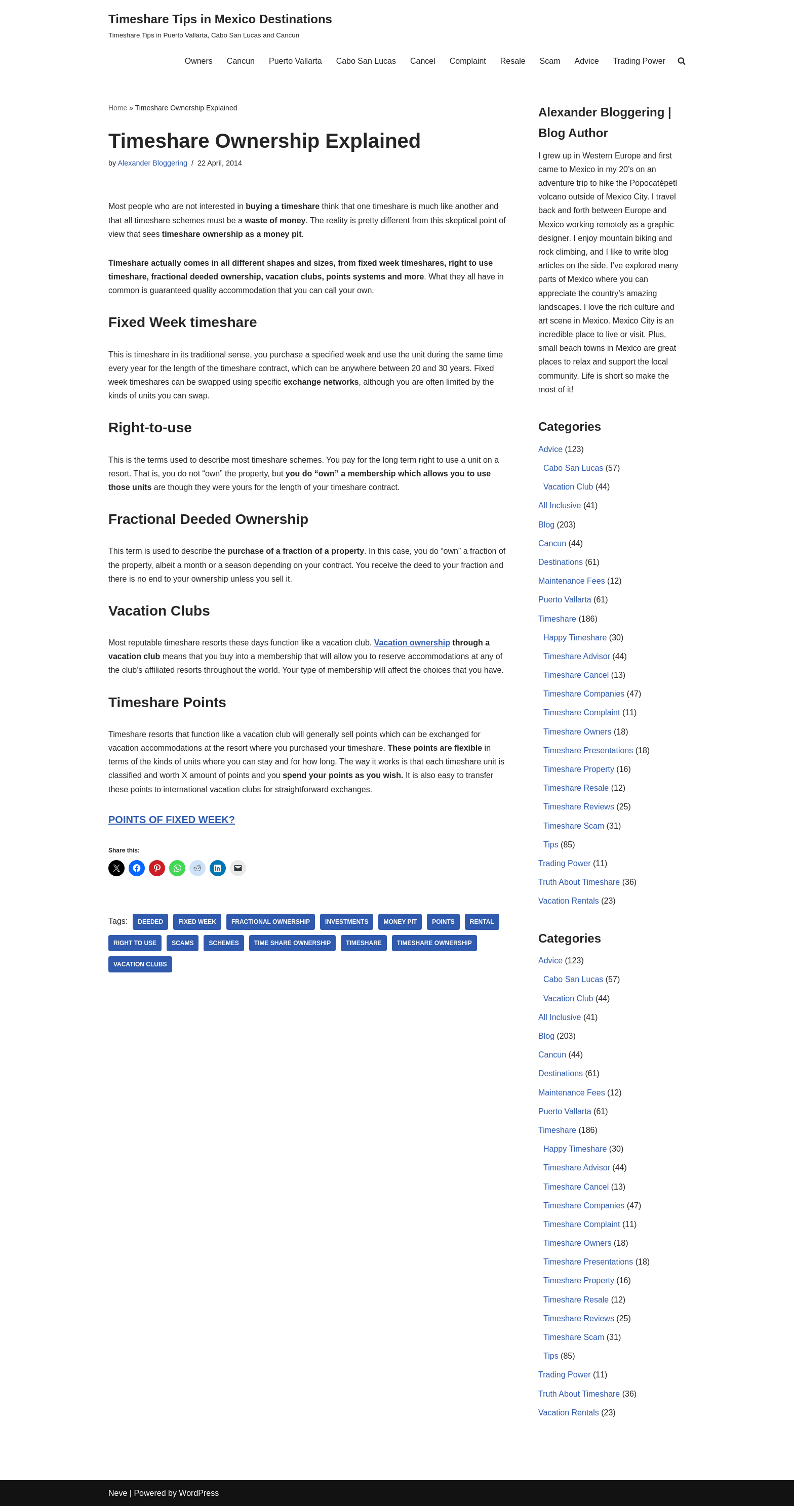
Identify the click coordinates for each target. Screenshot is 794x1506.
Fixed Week (197, 921)
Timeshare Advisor (576, 656)
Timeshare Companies (583, 693)
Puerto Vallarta (295, 61)
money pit (400, 921)
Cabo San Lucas (366, 61)
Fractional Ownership (270, 921)
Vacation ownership (412, 642)
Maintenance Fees (571, 581)
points (443, 921)
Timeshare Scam (573, 826)
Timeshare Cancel (576, 675)
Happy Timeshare (575, 637)
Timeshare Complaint (581, 712)
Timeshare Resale (576, 788)
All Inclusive (559, 505)
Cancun (241, 61)
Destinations (560, 562)
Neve (117, 1493)
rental (482, 921)
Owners (199, 61)
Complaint (468, 61)
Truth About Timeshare (579, 882)
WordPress (199, 1493)
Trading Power (639, 61)
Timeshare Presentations (588, 750)
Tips (551, 844)
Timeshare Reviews (578, 806)
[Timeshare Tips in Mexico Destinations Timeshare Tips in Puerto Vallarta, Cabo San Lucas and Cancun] (220, 25)
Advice (587, 61)
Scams (182, 943)
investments (346, 921)
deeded (150, 921)
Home (117, 108)
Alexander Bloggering (152, 163)
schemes (224, 943)
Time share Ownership (292, 943)
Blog (546, 524)
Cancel (422, 61)
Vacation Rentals (568, 901)
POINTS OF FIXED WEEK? (171, 819)
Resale (513, 61)
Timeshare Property (578, 769)
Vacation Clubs (140, 964)
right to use (134, 943)
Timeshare (364, 943)
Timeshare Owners (577, 731)
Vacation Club (568, 486)
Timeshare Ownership (434, 943)
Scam (550, 61)
